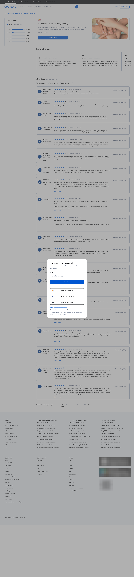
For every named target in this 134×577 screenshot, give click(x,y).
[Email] (67, 276)
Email (52, 272)
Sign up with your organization (58, 307)
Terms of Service (59, 314)
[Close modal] (84, 261)
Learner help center (66, 310)
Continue (67, 282)
